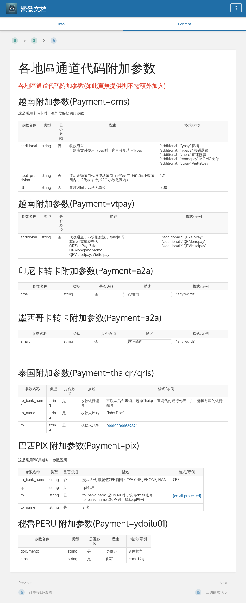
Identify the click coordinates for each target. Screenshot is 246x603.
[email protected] (187, 496)
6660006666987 (121, 426)
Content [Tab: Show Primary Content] (184, 24)
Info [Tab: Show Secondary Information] (61, 24)
